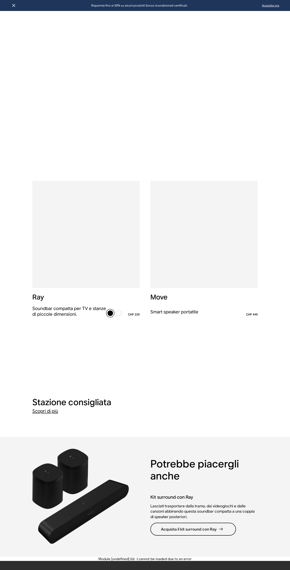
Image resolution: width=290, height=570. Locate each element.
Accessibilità (128, 547)
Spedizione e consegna (40, 405)
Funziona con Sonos (162, 413)
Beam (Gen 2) (240, 413)
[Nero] (110, 171)
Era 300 (236, 444)
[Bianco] (118, 171)
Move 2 (236, 460)
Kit (190, 428)
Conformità (151, 547)
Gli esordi (112, 441)
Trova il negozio (34, 421)
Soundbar (196, 421)
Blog (108, 449)
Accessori (196, 452)
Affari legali (65, 547)
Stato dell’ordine (35, 397)
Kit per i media (116, 405)
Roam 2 (236, 452)
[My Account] (259, 21)
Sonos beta (72, 422)
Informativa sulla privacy (96, 547)
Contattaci (30, 428)
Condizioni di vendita (38, 436)
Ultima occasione (76, 389)
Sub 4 (234, 468)
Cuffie (193, 389)
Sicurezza (199, 547)
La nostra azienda (119, 389)
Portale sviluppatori (162, 405)
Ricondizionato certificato (75, 399)
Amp (234, 491)
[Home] (19, 22)
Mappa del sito (176, 547)
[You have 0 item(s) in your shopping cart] (277, 21)
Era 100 (236, 428)
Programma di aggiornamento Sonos (80, 412)
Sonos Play (239, 389)
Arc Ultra (237, 405)
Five (233, 483)
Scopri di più (45, 208)
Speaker (195, 397)
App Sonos (113, 456)
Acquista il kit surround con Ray (192, 326)
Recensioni (114, 464)
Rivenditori (155, 397)
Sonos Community (36, 444)
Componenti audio (203, 444)
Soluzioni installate (161, 389)
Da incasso (197, 436)
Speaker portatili (201, 405)
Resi (25, 413)
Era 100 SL (238, 436)
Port (233, 499)
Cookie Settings (223, 547)
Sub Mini (237, 475)
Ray (233, 421)
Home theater (199, 413)
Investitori (113, 421)
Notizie (110, 397)
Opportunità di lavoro (122, 413)
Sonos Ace (238, 397)
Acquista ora (270, 5)
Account (28, 389)
